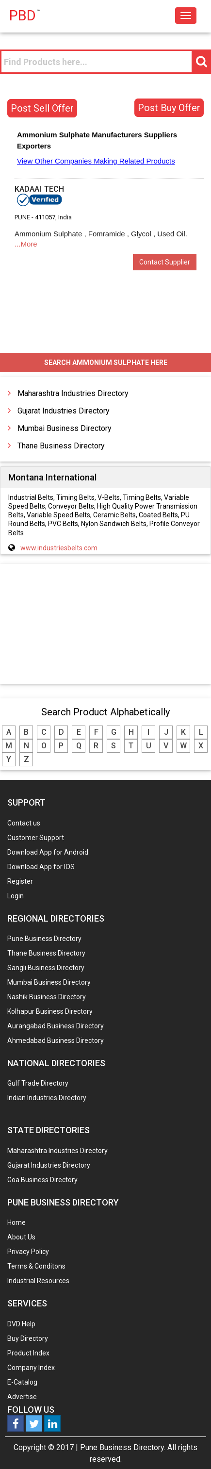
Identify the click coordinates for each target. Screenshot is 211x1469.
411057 (45, 217)
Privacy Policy (28, 1251)
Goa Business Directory (42, 1180)
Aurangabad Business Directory (55, 1026)
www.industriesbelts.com (58, 548)
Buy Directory (27, 1338)
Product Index (28, 1353)
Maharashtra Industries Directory (73, 393)
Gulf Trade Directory (37, 1083)
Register (20, 881)
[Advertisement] (105, 624)
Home (16, 1222)
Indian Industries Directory (46, 1098)
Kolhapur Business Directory (50, 1011)
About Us (21, 1237)
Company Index (31, 1367)
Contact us (23, 823)
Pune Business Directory (44, 938)
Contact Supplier (164, 262)
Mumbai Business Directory (64, 428)
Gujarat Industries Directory (63, 410)
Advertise (22, 1397)
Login (15, 896)
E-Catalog (22, 1382)
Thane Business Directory (61, 445)
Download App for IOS (41, 867)
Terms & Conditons (36, 1266)
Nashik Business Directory (46, 997)
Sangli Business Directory (45, 968)
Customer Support (35, 838)
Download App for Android (47, 852)
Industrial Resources (38, 1281)
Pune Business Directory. (122, 1447)
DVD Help (21, 1324)
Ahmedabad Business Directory (55, 1040)
